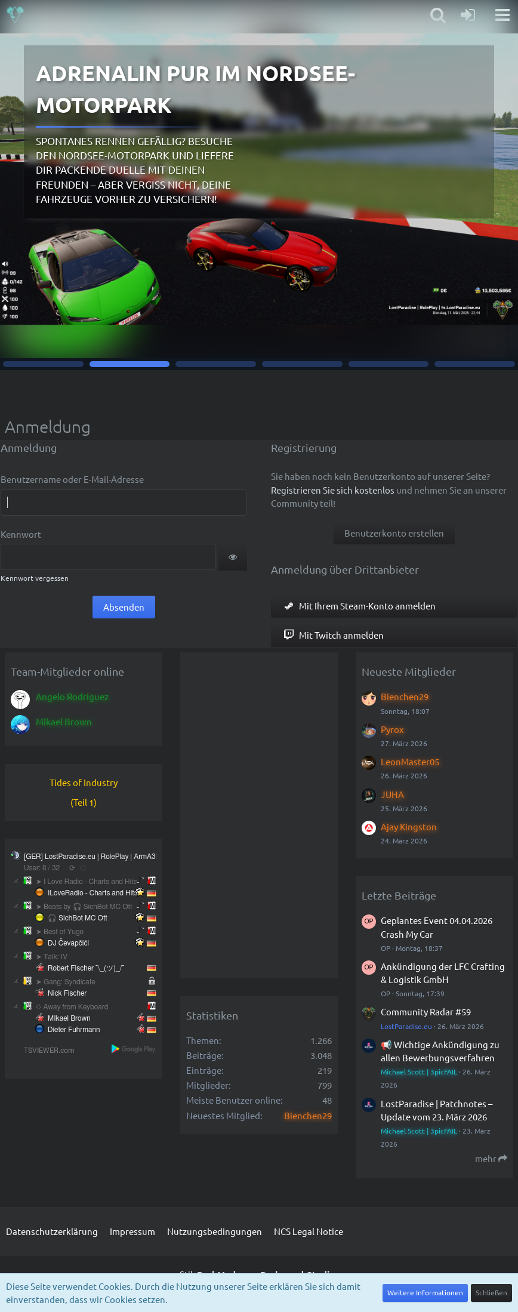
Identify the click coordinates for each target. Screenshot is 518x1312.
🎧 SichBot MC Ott (77, 918)
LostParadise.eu (406, 1026)
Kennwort (21, 534)
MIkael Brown (69, 1018)
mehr (491, 1158)
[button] (232, 557)
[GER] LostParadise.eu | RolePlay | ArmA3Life (95, 856)
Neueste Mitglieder (409, 671)
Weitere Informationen (425, 1292)
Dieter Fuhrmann (74, 1029)
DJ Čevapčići (68, 943)
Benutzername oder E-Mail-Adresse (72, 479)
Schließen (491, 1292)
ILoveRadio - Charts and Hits (93, 893)
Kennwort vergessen (35, 578)
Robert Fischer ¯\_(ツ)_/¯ (86, 968)
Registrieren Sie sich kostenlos (332, 489)
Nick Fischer (67, 993)
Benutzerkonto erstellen (394, 532)
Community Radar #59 (426, 1011)
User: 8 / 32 (42, 867)
